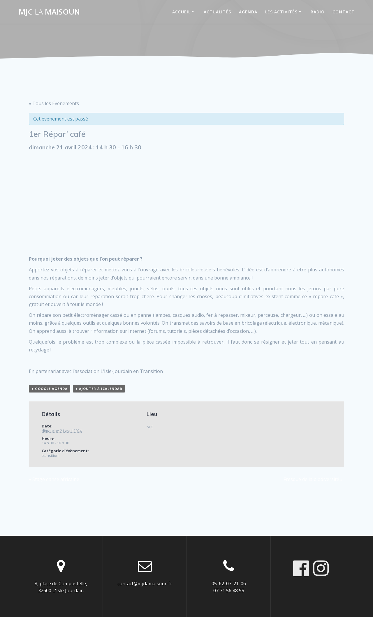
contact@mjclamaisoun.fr (144, 583)
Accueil (181, 12)
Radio (318, 12)
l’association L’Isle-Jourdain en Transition (118, 371)
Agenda (248, 12)
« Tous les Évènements (54, 103)
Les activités (281, 12)
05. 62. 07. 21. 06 (229, 583)
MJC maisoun (49, 12)
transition (50, 455)
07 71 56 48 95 (228, 590)
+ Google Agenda (49, 388)
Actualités (217, 12)
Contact (343, 12)
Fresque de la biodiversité (313, 479)
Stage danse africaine (54, 479)
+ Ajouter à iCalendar (98, 388)
